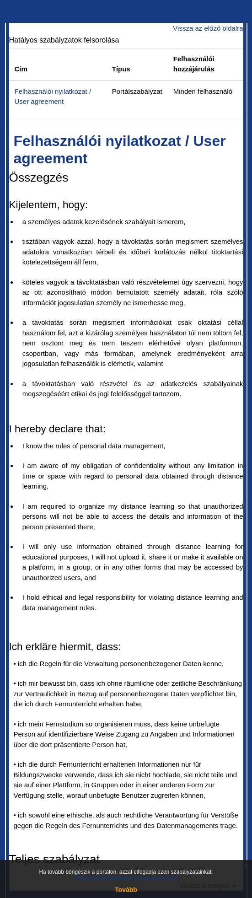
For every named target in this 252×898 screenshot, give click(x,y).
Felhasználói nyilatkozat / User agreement (126, 878)
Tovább (126, 889)
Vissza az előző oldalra (208, 28)
